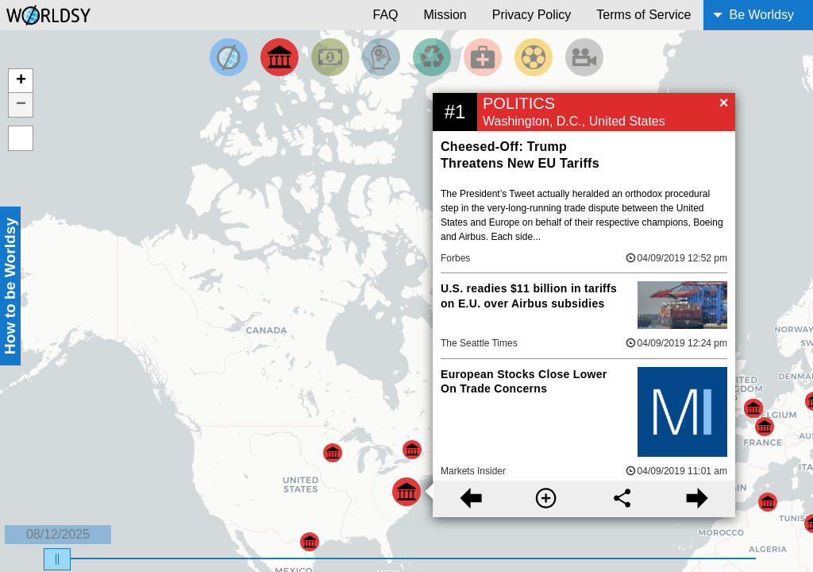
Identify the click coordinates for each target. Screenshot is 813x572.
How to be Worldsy (10, 286)
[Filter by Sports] (533, 57)
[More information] (546, 499)
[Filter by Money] (330, 57)
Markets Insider (473, 471)
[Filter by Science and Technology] (381, 57)
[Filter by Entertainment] (584, 57)
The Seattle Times (479, 343)
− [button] (21, 105)
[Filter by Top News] (229, 57)
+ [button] (21, 81)
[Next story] (697, 499)
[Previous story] (470, 499)
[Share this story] (622, 499)
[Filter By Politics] (279, 57)
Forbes (455, 258)
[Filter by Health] (483, 57)
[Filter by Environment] (432, 57)
